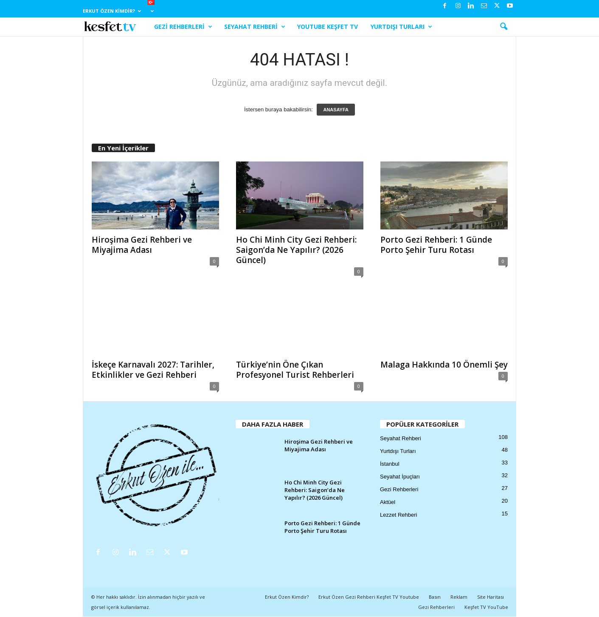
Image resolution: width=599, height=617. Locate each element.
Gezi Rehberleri (183, 26)
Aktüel (387, 502)
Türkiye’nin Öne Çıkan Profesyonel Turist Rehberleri (295, 369)
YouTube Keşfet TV (327, 27)
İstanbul (389, 464)
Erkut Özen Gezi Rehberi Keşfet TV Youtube (368, 597)
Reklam (458, 597)
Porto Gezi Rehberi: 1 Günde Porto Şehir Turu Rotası (436, 244)
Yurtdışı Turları (401, 26)
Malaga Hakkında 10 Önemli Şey (444, 364)
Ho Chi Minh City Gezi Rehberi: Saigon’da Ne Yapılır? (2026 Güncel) (296, 250)
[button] (503, 26)
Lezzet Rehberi (398, 515)
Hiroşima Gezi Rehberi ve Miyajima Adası (142, 244)
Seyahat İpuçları (400, 476)
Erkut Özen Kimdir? (112, 11)
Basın (435, 597)
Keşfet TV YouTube (486, 607)
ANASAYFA (336, 109)
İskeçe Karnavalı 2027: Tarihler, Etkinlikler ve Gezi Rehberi (153, 369)
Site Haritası (490, 597)
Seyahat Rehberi (254, 26)
